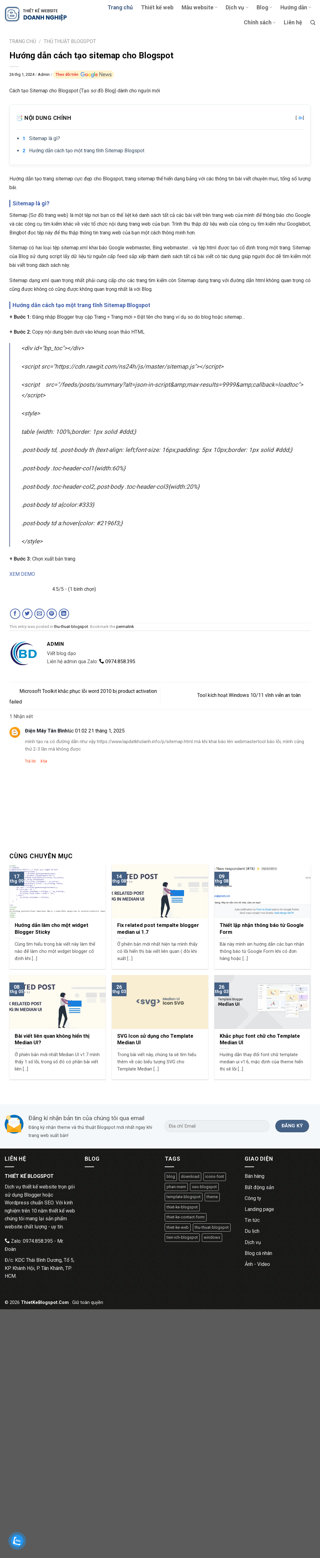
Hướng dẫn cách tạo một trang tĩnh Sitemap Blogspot (86, 151)
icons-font (214, 1176)
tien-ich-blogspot (182, 1237)
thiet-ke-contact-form (186, 1217)
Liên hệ (293, 22)
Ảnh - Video (257, 1264)
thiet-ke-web (178, 1227)
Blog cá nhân (258, 1253)
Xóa (43, 761)
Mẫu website (200, 7)
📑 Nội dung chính (160, 118)
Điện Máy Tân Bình (46, 731)
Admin (44, 74)
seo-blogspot (204, 1186)
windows (212, 1237)
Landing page (259, 1209)
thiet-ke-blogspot (182, 1207)
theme (212, 1196)
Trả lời (30, 761)
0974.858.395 (117, 661)
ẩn (300, 117)
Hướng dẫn (295, 7)
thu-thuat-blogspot (71, 626)
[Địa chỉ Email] (217, 1126)
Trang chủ (120, 7)
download (190, 1176)
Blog (264, 7)
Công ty (253, 1198)
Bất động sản (259, 1187)
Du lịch (252, 1231)
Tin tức (252, 1220)
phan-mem (176, 1186)
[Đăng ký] (292, 1126)
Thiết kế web (157, 7)
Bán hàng (254, 1176)
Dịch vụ (237, 7)
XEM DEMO (22, 574)
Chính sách (260, 22)
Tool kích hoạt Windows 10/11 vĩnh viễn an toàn (254, 695)
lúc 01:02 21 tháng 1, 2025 (96, 731)
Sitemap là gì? (44, 138)
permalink (125, 626)
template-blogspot (184, 1196)
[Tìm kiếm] (312, 23)
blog (171, 1176)
